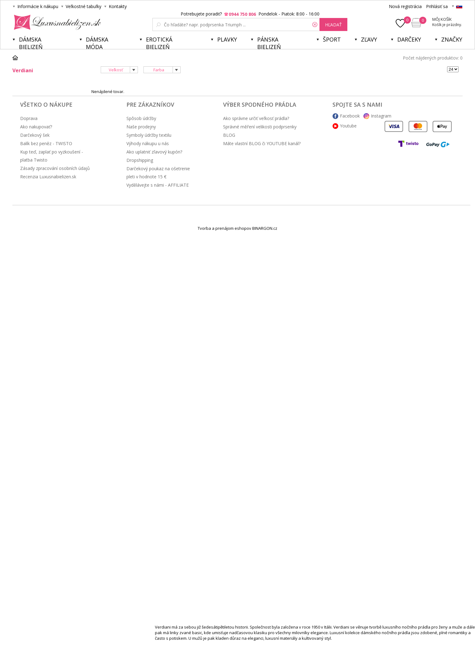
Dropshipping (139, 160)
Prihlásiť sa (437, 6)
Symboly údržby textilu (148, 135)
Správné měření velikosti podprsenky (260, 127)
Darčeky (409, 39)
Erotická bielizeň (159, 42)
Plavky (227, 39)
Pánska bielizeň (269, 42)
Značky (451, 39)
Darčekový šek (35, 135)
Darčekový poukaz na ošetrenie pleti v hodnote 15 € (158, 173)
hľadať (333, 25)
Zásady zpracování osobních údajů (55, 168)
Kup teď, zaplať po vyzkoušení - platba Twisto (51, 156)
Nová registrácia (405, 6)
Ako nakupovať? (36, 127)
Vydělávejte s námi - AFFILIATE (157, 185)
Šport (332, 39)
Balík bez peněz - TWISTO (46, 143)
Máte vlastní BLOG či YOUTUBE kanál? (262, 143)
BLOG (229, 135)
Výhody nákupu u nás (147, 143)
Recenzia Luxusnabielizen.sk (48, 177)
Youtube (348, 126)
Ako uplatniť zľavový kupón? (154, 152)
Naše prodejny (141, 127)
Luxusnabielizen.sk (56, 22)
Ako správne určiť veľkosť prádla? (256, 118)
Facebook (350, 116)
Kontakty (118, 6)
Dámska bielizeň (31, 42)
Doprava (28, 118)
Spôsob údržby (141, 118)
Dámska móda (97, 42)
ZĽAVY (369, 39)
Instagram (381, 116)
